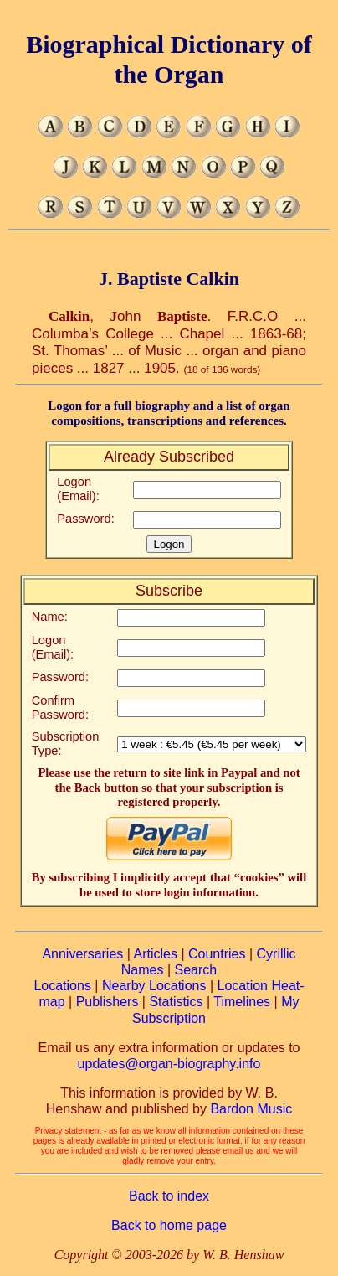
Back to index (169, 1196)
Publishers (107, 1001)
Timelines (241, 1001)
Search (196, 970)
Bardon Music (251, 1109)
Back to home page (169, 1225)
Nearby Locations (154, 986)
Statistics (175, 1001)
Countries (216, 954)
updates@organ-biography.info (169, 1063)
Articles (155, 954)
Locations (62, 986)
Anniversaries (82, 954)
